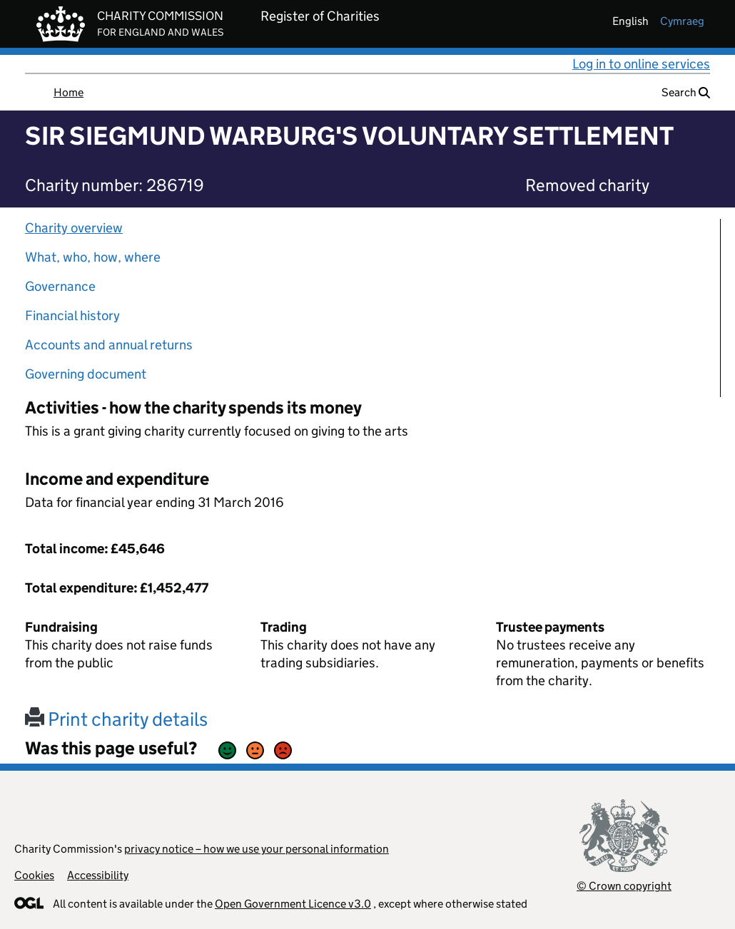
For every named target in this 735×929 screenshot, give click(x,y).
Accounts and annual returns (109, 345)
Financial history (72, 315)
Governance (60, 286)
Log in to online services (641, 64)
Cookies (34, 875)
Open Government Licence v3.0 (293, 903)
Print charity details (116, 719)
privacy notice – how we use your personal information (256, 849)
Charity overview (74, 228)
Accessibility (97, 875)
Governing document (85, 374)
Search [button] (686, 92)
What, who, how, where (93, 257)
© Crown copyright (624, 886)
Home (68, 92)
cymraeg (682, 21)
